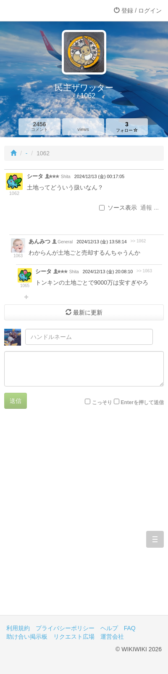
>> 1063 (144, 271)
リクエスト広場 (73, 636)
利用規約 (18, 628)
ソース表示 (118, 207)
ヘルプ (109, 628)
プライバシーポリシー (65, 628)
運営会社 (112, 636)
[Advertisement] (84, 518)
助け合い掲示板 (26, 636)
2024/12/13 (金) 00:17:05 (99, 176)
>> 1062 (138, 241)
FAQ (130, 628)
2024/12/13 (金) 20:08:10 (108, 271)
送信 (15, 400)
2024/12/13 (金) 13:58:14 (101, 241)
